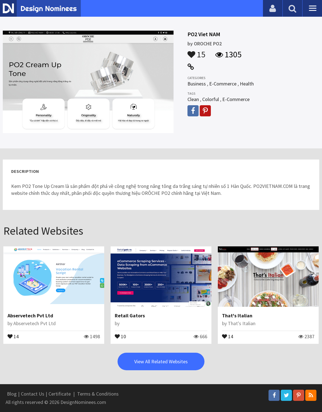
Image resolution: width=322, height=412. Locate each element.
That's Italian (237, 315)
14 (13, 336)
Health (247, 83)
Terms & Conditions (98, 394)
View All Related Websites (161, 361)
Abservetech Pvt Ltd (30, 315)
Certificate (59, 394)
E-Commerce (222, 83)
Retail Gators (130, 315)
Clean (193, 99)
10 (120, 336)
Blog (12, 394)
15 (196, 52)
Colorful (210, 99)
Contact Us (32, 394)
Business (196, 83)
